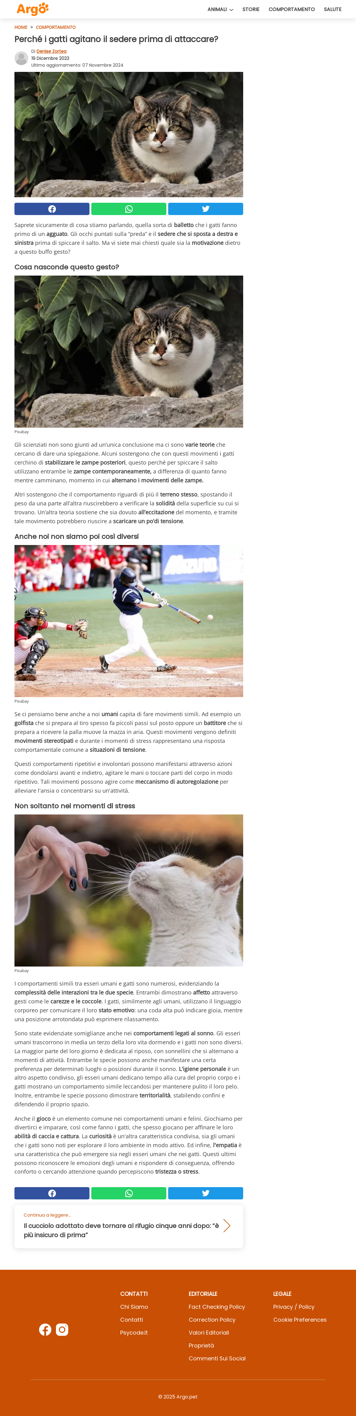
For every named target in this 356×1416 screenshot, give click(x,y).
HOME (20, 27)
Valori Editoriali (209, 1332)
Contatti (131, 1320)
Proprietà (201, 1345)
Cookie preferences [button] (300, 1320)
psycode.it (134, 1332)
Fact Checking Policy (217, 1307)
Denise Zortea (51, 51)
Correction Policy (212, 1320)
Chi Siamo (134, 1307)
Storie (251, 9)
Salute (333, 9)
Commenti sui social (217, 1358)
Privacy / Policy (293, 1307)
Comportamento (292, 9)
